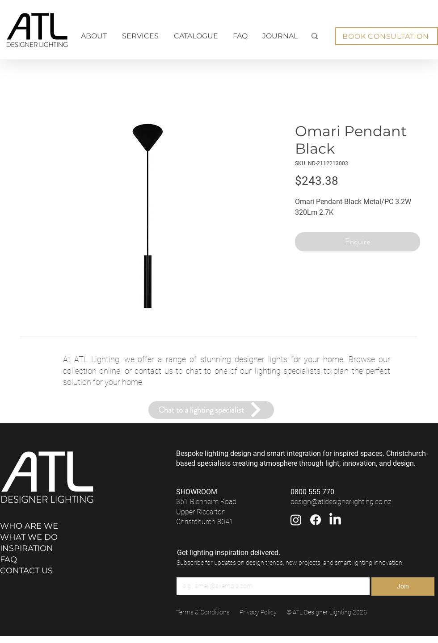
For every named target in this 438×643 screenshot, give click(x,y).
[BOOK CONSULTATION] (386, 36)
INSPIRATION (26, 548)
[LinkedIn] (335, 520)
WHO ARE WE (29, 526)
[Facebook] (315, 520)
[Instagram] (296, 520)
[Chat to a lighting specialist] (211, 410)
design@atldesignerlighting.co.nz (341, 501)
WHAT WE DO (29, 537)
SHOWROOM (196, 492)
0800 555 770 (312, 492)
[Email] (270, 586)
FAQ (8, 559)
